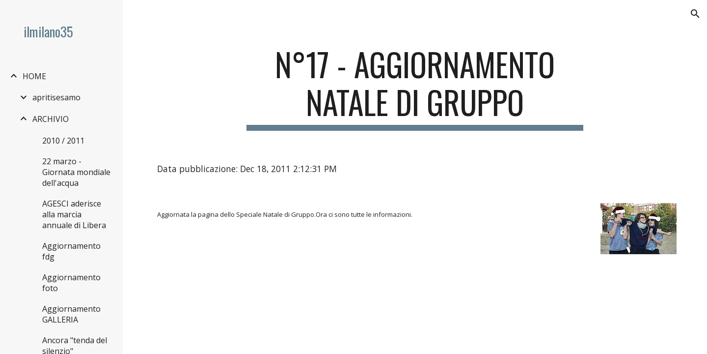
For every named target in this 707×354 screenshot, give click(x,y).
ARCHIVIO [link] (50, 119)
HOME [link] (34, 76)
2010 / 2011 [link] (63, 140)
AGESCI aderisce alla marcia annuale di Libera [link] (74, 214)
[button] (695, 14)
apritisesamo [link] (56, 97)
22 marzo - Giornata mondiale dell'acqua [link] (76, 172)
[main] (415, 88)
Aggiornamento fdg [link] (71, 251)
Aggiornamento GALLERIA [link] (71, 314)
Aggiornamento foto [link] (71, 283)
